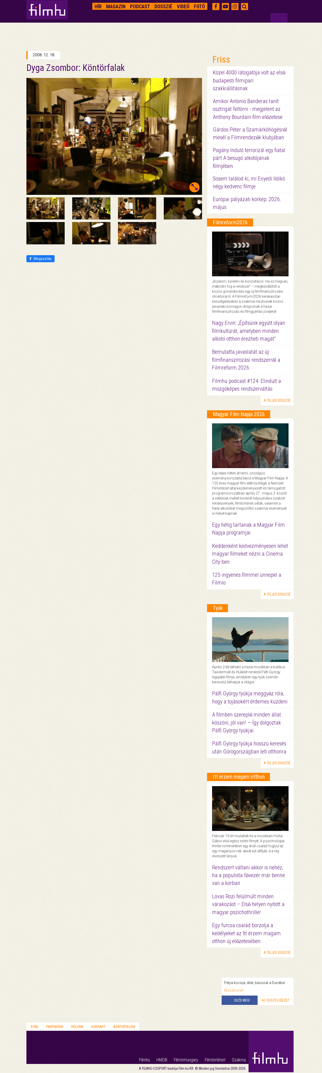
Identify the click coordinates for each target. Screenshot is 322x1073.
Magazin (116, 7)
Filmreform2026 (230, 222)
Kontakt (98, 1026)
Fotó (199, 7)
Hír (98, 7)
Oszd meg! (242, 1000)
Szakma (239, 1059)
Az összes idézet (275, 1000)
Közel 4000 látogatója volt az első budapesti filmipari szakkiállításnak (249, 80)
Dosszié (163, 7)
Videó (183, 7)
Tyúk (218, 608)
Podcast (140, 7)
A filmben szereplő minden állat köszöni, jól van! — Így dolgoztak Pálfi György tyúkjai (246, 722)
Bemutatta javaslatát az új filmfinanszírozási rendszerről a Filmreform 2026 (246, 360)
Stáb (34, 1026)
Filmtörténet (215, 1059)
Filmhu (144, 1059)
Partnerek (54, 1026)
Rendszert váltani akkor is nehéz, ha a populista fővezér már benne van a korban (248, 875)
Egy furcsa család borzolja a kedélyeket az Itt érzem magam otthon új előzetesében (246, 933)
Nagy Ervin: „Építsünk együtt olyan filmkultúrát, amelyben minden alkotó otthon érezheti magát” (248, 331)
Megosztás (40, 259)
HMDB (161, 1059)
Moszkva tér (234, 990)
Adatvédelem (124, 1026)
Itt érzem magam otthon (239, 777)
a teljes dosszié (277, 400)
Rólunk (77, 1026)
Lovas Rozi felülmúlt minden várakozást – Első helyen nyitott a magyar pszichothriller (248, 904)
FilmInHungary (186, 1059)
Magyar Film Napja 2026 (239, 414)
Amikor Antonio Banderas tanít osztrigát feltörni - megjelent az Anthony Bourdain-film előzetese (248, 109)
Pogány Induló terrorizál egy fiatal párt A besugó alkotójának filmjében (249, 158)
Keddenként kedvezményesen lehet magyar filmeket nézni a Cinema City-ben (250, 554)
